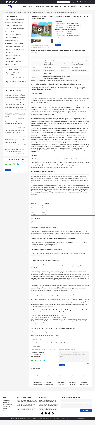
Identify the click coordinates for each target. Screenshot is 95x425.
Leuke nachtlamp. (9, 52)
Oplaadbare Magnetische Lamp (13, 49)
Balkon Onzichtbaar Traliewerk (20, 12)
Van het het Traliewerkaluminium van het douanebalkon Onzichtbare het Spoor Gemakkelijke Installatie (48, 405)
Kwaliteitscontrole (60, 6)
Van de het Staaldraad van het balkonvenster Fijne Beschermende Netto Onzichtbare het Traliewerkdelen (48, 383)
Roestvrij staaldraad (10, 40)
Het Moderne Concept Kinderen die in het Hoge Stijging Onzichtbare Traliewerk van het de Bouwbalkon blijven (84, 383)
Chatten (58, 44)
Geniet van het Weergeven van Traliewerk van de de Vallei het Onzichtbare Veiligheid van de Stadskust (27, 401)
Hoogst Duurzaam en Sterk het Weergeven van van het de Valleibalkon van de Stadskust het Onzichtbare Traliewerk (72, 383)
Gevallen (87, 6)
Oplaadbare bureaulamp (11, 55)
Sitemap (5, 410)
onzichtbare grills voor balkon (51, 342)
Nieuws (81, 6)
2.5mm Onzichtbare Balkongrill (17, 77)
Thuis (4, 12)
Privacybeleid (14, 418)
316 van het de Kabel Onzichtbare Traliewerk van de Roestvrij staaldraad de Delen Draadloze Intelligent (40, 45)
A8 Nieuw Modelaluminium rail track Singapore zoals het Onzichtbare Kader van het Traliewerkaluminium (48, 401)
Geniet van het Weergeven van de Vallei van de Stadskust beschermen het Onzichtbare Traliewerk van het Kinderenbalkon (60, 383)
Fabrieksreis (49, 6)
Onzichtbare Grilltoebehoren (12, 34)
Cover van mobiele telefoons (12, 61)
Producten (31, 6)
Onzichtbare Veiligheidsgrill (12, 37)
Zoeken (71, 1)
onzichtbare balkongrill (39, 342)
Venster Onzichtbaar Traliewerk (13, 22)
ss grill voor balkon (63, 342)
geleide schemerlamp (10, 58)
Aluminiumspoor (9, 31)
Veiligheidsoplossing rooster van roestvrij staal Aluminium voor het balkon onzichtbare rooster (26, 405)
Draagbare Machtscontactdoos (13, 46)
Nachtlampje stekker (10, 64)
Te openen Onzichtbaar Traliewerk (14, 43)
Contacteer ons (72, 6)
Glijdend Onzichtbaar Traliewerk (13, 28)
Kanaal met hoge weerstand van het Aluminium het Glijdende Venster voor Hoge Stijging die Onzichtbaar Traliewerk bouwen (48, 409)
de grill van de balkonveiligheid (13, 25)
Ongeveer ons (40, 6)
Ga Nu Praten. (80, 1)
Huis (24, 6)
